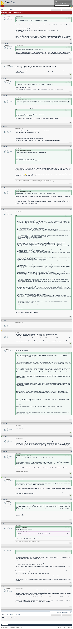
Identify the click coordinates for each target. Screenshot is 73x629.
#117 (71, 499)
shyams (4, 78)
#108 (71, 187)
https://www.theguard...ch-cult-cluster (21, 560)
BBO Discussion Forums (4, 7)
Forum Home (7, 627)
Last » (19, 9)
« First (7, 9)
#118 (71, 523)
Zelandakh (5, 43)
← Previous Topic (58, 612)
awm (4, 586)
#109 (71, 209)
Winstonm (5, 451)
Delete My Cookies (12, 627)
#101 (71, 14)
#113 (71, 423)
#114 (71, 436)
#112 (71, 347)
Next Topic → (70, 612)
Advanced (72, 6)
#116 (71, 477)
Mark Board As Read (19, 627)
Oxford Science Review (62, 52)
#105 (71, 95)
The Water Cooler (16, 7)
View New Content (67, 7)
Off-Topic (10, 7)
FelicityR (5, 547)
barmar (4, 187)
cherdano (5, 95)
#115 (71, 451)
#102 (71, 43)
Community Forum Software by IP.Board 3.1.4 (65, 627)
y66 (4, 209)
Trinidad (5, 146)
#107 (71, 146)
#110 (71, 320)
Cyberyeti (5, 126)
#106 (71, 126)
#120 (71, 586)
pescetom (5, 14)
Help (69, 4)
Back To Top (3, 627)
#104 (71, 78)
